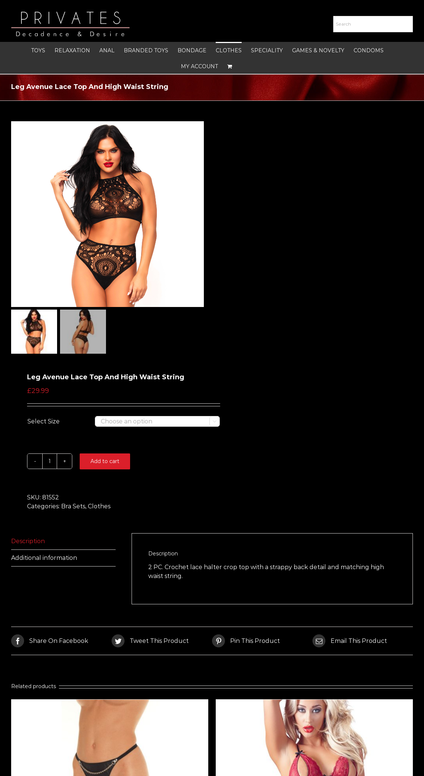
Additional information (44, 557)
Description (28, 541)
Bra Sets (73, 506)
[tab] (63, 541)
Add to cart (104, 461)
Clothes (99, 506)
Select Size (43, 421)
